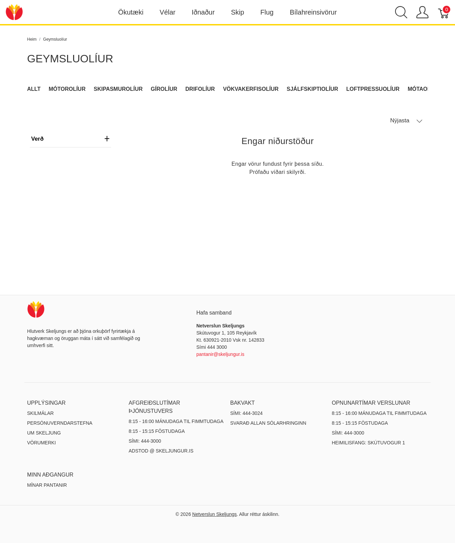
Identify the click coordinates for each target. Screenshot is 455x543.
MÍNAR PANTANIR (47, 485)
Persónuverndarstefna (59, 423)
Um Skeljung (44, 433)
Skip (237, 12)
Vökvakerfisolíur (251, 89)
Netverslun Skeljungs (214, 514)
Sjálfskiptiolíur (312, 89)
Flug (267, 12)
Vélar (168, 12)
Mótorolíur (67, 89)
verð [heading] (70, 139)
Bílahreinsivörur (313, 12)
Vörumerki (41, 442)
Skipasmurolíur (118, 89)
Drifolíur (200, 89)
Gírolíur (164, 89)
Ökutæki (130, 12)
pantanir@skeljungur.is (220, 354)
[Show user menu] (422, 12)
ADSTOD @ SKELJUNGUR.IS (161, 451)
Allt (34, 89)
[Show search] (401, 12)
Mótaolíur (424, 89)
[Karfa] (444, 12)
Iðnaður (203, 12)
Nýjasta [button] (406, 120)
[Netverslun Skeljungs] (14, 12)
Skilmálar (40, 413)
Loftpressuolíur (372, 89)
